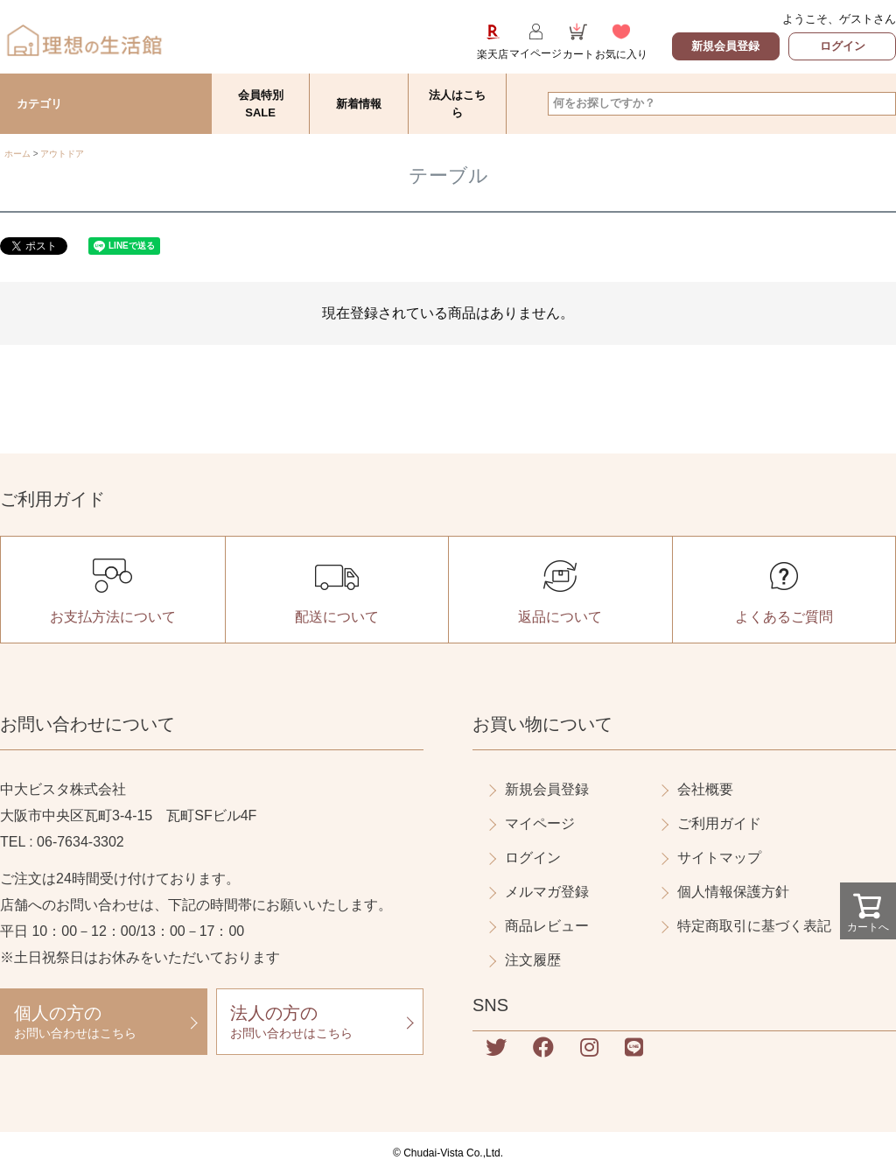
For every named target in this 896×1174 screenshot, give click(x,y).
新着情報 (359, 103)
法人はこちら (457, 103)
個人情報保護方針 (733, 891)
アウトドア (62, 153)
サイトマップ (719, 857)
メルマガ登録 (547, 891)
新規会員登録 (725, 46)
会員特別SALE (261, 103)
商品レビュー (547, 925)
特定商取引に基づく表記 (754, 925)
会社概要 (705, 789)
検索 (881, 103)
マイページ (540, 823)
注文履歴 (533, 960)
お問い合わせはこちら (103, 1021)
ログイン (842, 46)
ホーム (17, 153)
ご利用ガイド (719, 823)
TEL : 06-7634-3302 (62, 841)
